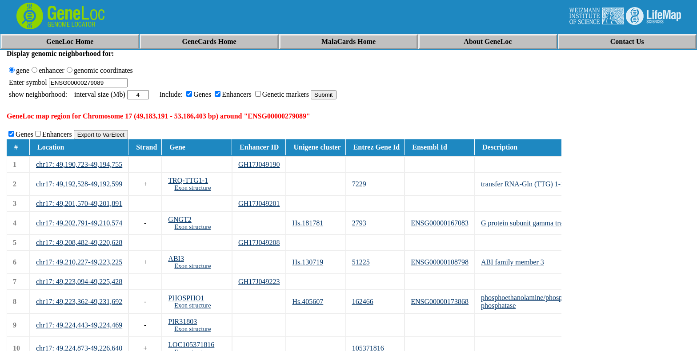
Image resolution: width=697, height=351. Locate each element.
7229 (359, 184)
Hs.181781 (307, 223)
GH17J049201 (259, 203)
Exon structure (192, 188)
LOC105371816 (191, 344)
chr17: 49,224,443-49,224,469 (79, 325)
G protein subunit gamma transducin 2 (535, 223)
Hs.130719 (307, 262)
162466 (362, 301)
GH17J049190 (259, 164)
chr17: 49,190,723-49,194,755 (79, 164)
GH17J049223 (259, 281)
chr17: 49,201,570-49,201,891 (79, 203)
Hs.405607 (307, 301)
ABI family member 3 (512, 262)
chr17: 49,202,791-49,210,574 (79, 223)
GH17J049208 (259, 242)
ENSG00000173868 (440, 301)
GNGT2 (179, 219)
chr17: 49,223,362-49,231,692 (79, 301)
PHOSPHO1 (186, 298)
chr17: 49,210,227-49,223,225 (79, 262)
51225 (361, 262)
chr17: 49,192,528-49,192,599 (79, 184)
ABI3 (176, 258)
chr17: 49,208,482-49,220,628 (79, 242)
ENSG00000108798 (440, 262)
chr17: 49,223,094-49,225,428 (79, 281)
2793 (359, 223)
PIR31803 (182, 321)
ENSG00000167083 (440, 223)
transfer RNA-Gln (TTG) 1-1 (522, 184)
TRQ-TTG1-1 (188, 180)
